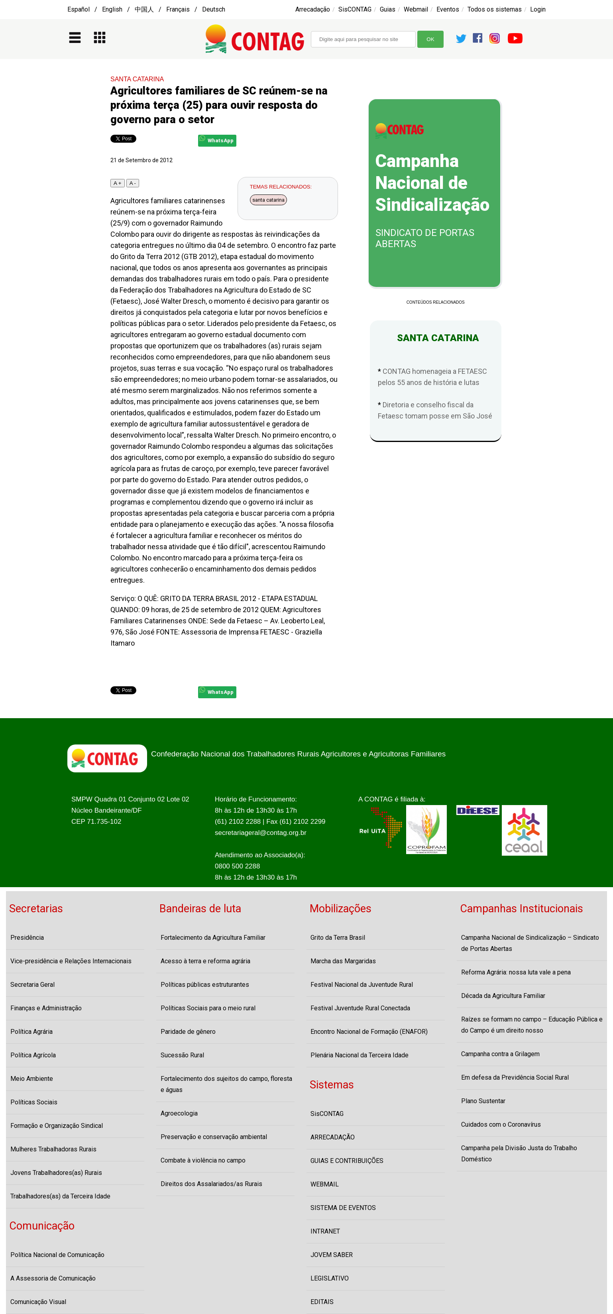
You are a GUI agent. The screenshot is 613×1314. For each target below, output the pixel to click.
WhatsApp (216, 139)
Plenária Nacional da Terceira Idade (359, 1055)
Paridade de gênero (188, 1031)
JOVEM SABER (331, 1255)
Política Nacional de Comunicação (57, 1255)
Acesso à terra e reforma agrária (205, 961)
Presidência (27, 937)
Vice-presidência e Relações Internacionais (71, 961)
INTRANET (325, 1231)
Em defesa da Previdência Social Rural (515, 1077)
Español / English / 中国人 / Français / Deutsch (146, 9)
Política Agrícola (33, 1055)
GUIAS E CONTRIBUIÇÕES (346, 1161)
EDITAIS (322, 1302)
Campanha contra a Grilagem (500, 1054)
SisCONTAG (354, 9)
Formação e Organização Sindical (56, 1125)
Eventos (447, 9)
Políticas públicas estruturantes (205, 984)
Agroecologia (179, 1113)
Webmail (416, 9)
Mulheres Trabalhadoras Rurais (53, 1149)
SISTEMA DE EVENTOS (343, 1208)
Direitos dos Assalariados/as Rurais (211, 1184)
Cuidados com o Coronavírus (501, 1124)
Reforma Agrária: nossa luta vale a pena (516, 972)
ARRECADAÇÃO (332, 1137)
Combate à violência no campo (203, 1160)
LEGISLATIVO (329, 1278)
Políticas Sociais (33, 1102)
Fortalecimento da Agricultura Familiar (213, 937)
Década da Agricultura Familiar (503, 996)
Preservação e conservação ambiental (214, 1137)
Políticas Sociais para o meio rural (208, 1008)
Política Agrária (31, 1031)
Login (538, 9)
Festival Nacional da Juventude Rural (361, 984)
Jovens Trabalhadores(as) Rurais (56, 1173)
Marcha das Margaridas (343, 961)
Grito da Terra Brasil (337, 937)
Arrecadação (312, 9)
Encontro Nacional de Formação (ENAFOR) (369, 1031)
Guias (387, 9)
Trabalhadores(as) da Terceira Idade (60, 1196)
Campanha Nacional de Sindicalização (432, 183)
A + (118, 183)
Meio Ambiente (31, 1078)
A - (133, 183)
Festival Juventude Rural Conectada (360, 1008)
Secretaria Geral (32, 984)
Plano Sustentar (483, 1101)
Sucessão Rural (182, 1055)
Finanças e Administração (46, 1008)
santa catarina (268, 200)
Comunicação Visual (38, 1302)
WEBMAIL (324, 1184)
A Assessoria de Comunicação (53, 1278)
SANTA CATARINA (137, 79)
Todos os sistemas (495, 9)
